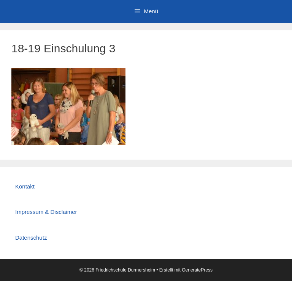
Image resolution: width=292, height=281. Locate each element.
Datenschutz (31, 237)
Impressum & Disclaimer (46, 212)
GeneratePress (197, 270)
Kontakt (25, 186)
